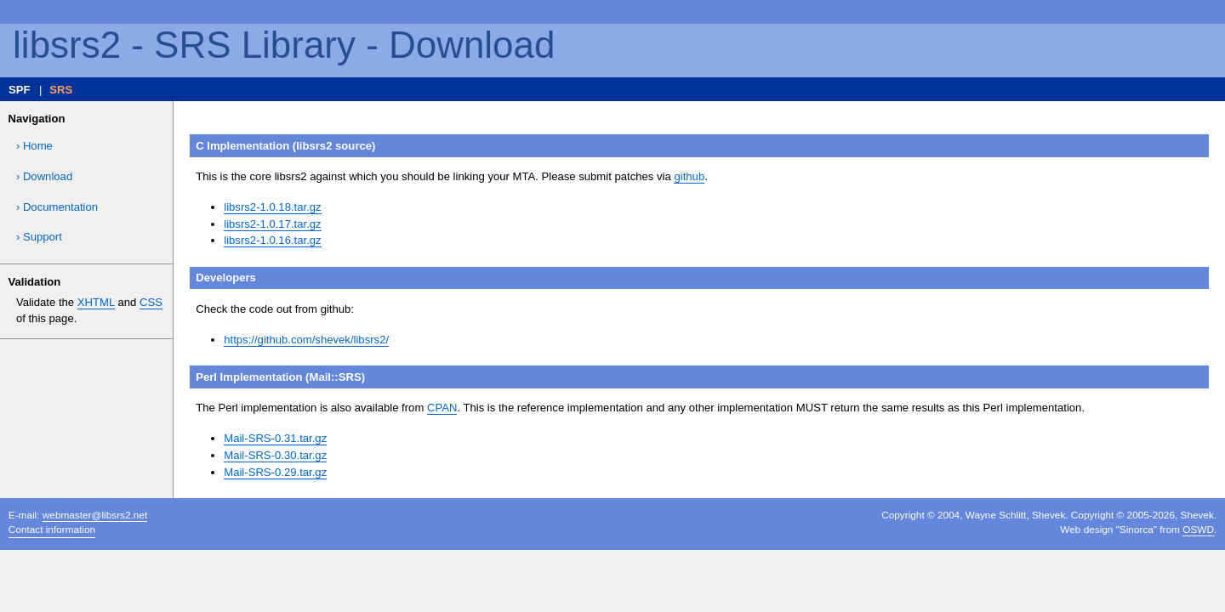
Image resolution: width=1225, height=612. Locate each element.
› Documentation (57, 207)
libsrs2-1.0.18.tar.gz (272, 207)
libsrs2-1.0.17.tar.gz (272, 224)
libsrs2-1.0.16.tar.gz (272, 240)
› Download (44, 176)
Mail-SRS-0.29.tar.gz (275, 472)
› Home (34, 145)
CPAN (442, 407)
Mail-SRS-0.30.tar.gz (275, 455)
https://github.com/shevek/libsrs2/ (306, 339)
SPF (20, 89)
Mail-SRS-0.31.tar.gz (275, 438)
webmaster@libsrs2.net (95, 515)
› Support (39, 236)
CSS (151, 302)
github (689, 176)
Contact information (52, 530)
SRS (60, 89)
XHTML (96, 302)
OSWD (1198, 530)
